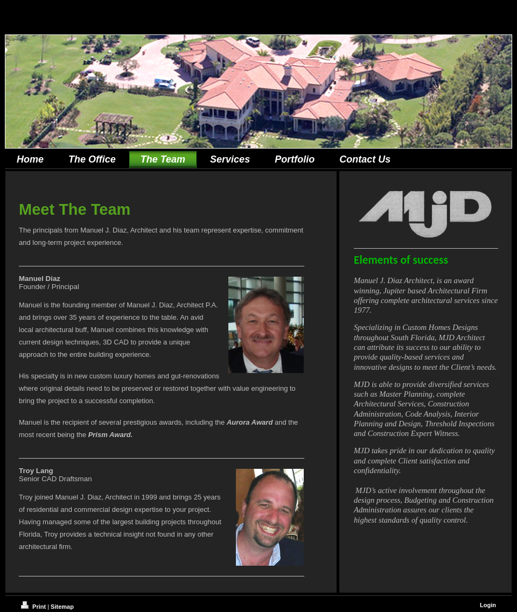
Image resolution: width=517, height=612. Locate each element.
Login (488, 605)
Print (34, 606)
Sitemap (62, 606)
